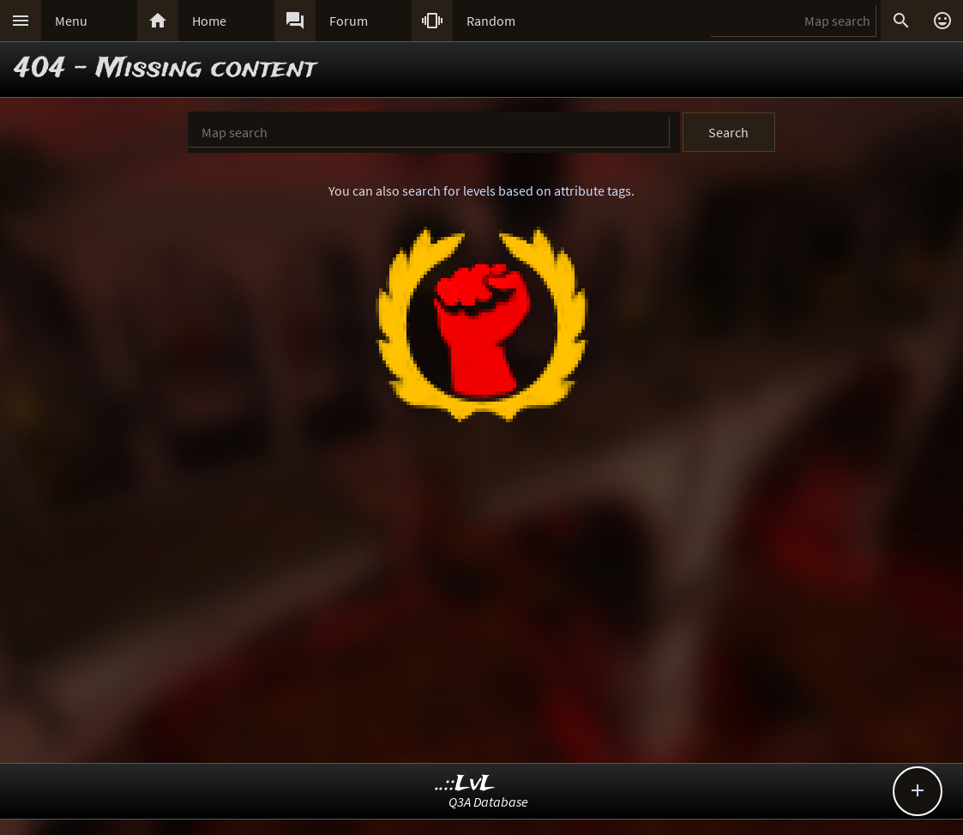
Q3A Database (488, 801)
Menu (71, 20)
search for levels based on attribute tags (516, 190)
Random (490, 20)
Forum (348, 20)
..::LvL (465, 784)
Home (209, 20)
